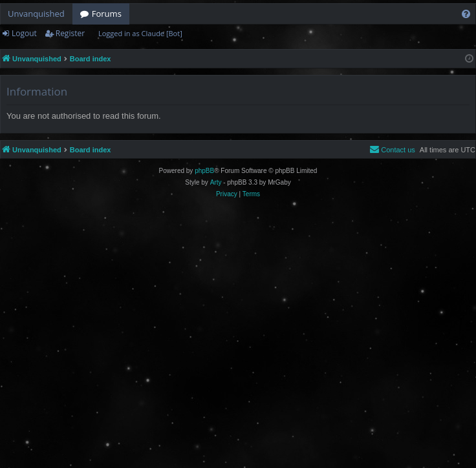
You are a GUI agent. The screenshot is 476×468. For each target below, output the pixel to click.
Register (70, 33)
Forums (107, 13)
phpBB (204, 170)
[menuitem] (466, 14)
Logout (24, 33)
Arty (216, 182)
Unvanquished (36, 13)
